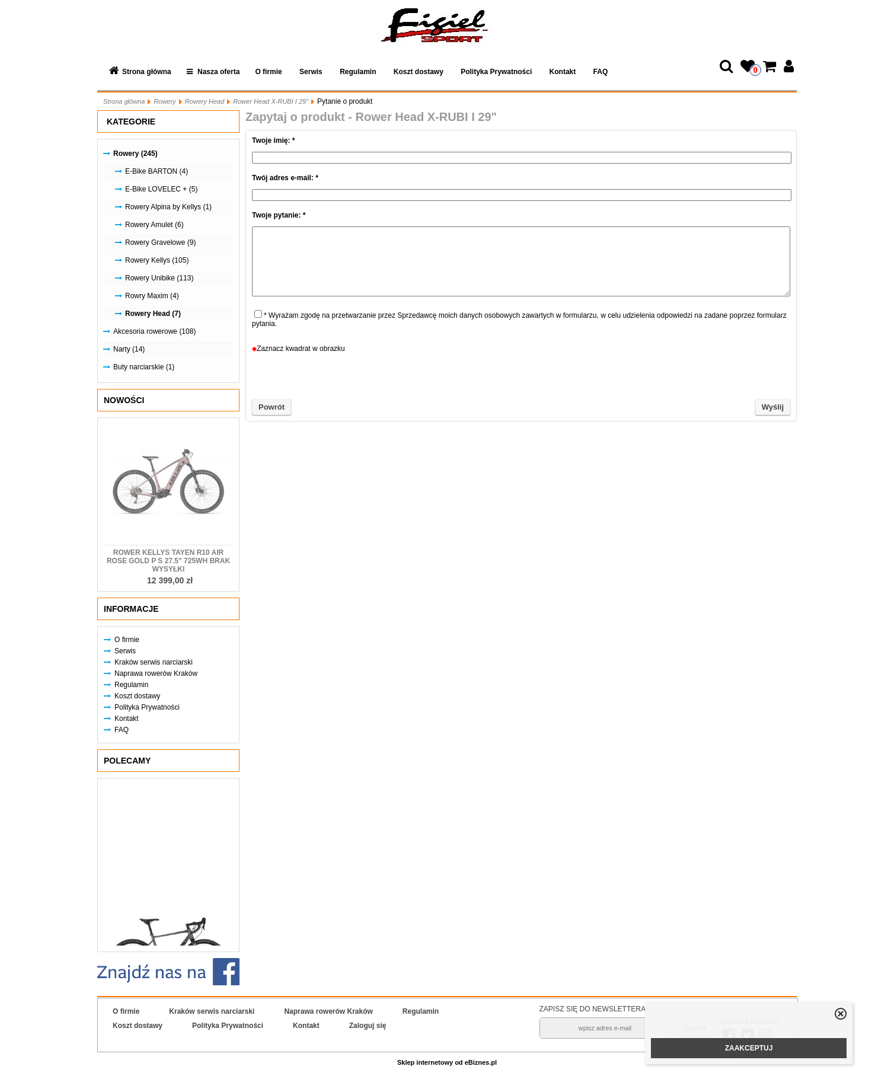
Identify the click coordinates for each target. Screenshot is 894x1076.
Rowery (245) (135, 153)
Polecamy (127, 760)
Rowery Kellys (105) (157, 260)
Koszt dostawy (418, 72)
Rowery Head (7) (153, 313)
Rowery (164, 101)
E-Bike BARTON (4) (156, 171)
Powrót (271, 407)
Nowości (124, 400)
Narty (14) (129, 349)
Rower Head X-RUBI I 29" (270, 101)
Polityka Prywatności (496, 72)
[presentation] (521, 376)
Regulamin (358, 72)
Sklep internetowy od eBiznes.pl (447, 1062)
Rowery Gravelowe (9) (160, 242)
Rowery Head (205, 101)
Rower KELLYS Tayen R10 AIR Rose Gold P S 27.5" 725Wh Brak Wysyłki (168, 560)
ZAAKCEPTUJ (749, 1048)
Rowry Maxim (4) (152, 296)
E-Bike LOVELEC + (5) (161, 189)
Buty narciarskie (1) (143, 367)
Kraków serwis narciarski (153, 662)
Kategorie (131, 121)
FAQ (600, 72)
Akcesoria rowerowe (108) (154, 331)
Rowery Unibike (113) (159, 278)
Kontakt (563, 72)
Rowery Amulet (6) (154, 225)
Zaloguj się (368, 1025)
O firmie (268, 72)
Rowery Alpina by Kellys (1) (168, 207)
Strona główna (146, 72)
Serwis (311, 72)
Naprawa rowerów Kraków (155, 673)
